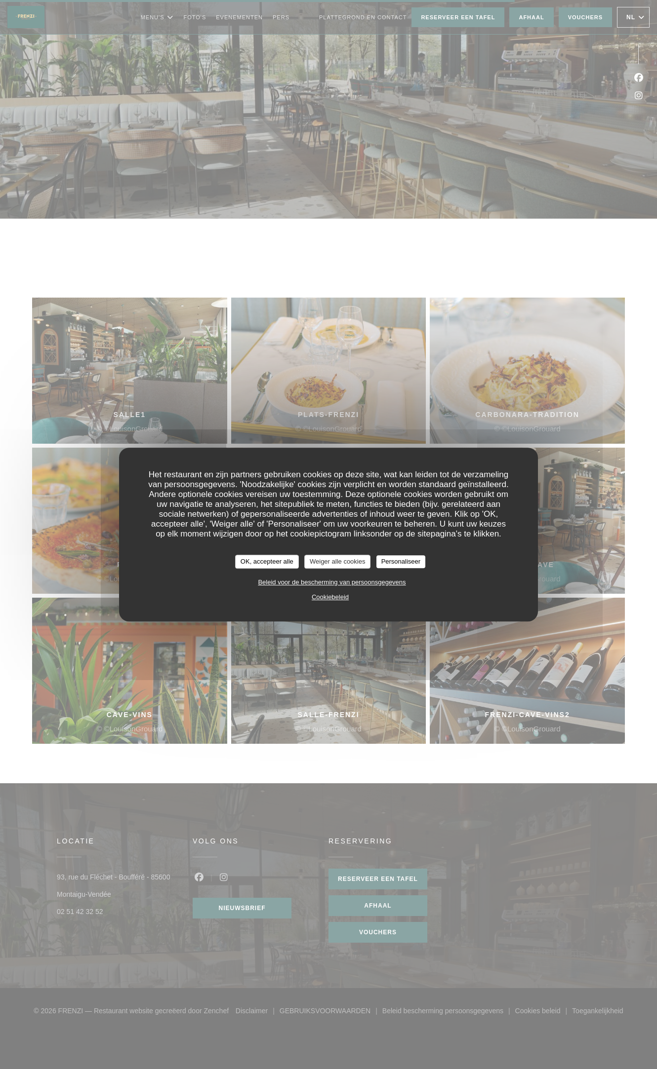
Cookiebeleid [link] (330, 597)
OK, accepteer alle (267, 561)
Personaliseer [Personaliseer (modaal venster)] (401, 561)
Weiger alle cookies (337, 561)
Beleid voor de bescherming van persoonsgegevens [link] (332, 582)
